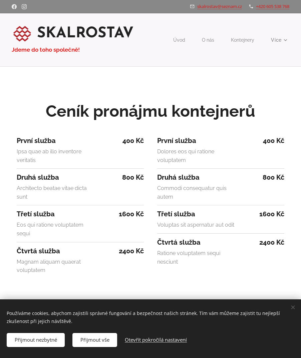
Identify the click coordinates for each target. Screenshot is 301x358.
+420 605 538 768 (272, 6)
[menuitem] (178, 40)
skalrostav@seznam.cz (219, 6)
